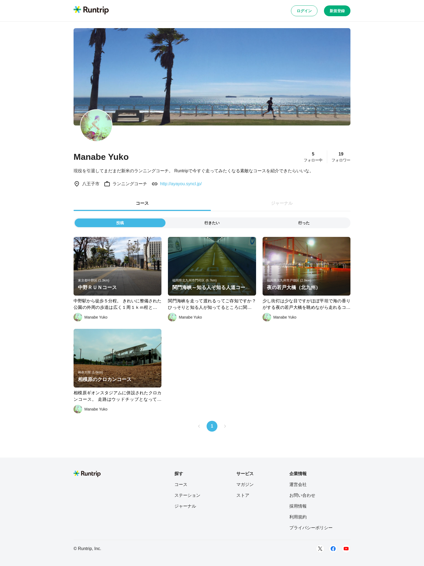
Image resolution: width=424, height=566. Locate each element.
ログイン (304, 11)
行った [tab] (304, 223)
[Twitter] (320, 548)
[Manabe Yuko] (90, 317)
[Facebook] (333, 548)
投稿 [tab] (120, 223)
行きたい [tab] (212, 223)
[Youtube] (346, 548)
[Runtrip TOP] (91, 10)
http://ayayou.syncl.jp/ (181, 183)
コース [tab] (142, 203)
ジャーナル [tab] (282, 203)
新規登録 (337, 11)
